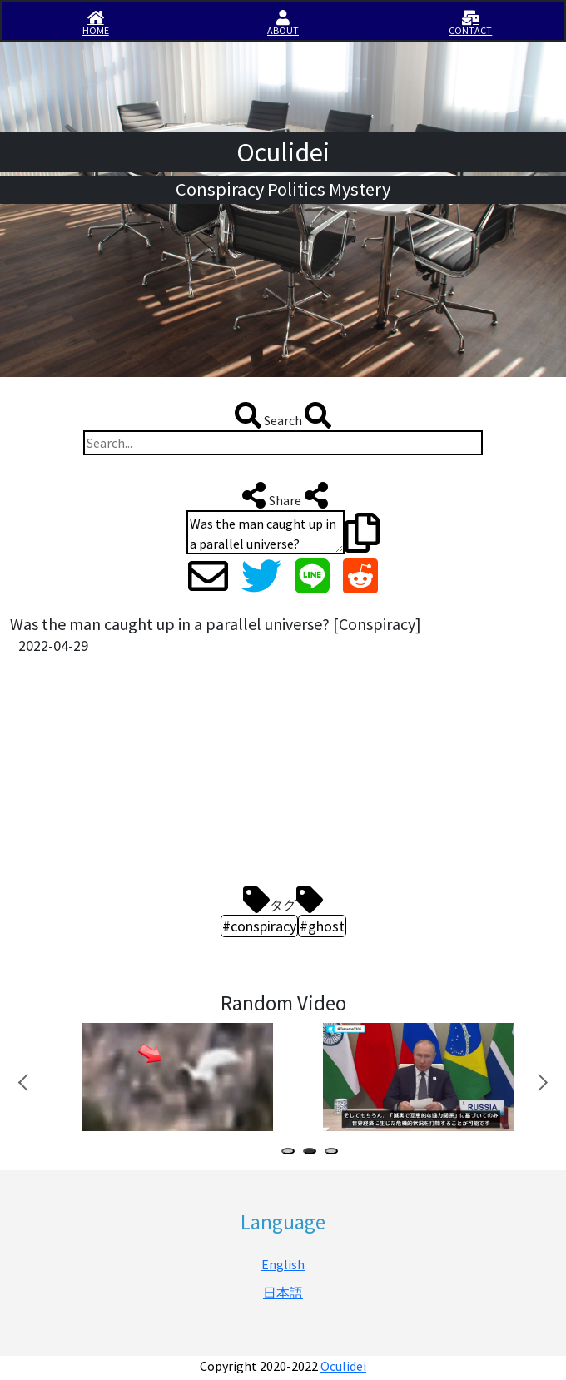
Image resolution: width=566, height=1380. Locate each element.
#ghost (322, 926)
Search (283, 415)
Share (283, 495)
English (283, 1264)
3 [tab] (334, 1153)
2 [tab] (313, 1153)
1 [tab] (291, 1153)
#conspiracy (259, 926)
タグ (283, 899)
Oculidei (343, 1366)
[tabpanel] (175, 1076)
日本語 (283, 1292)
